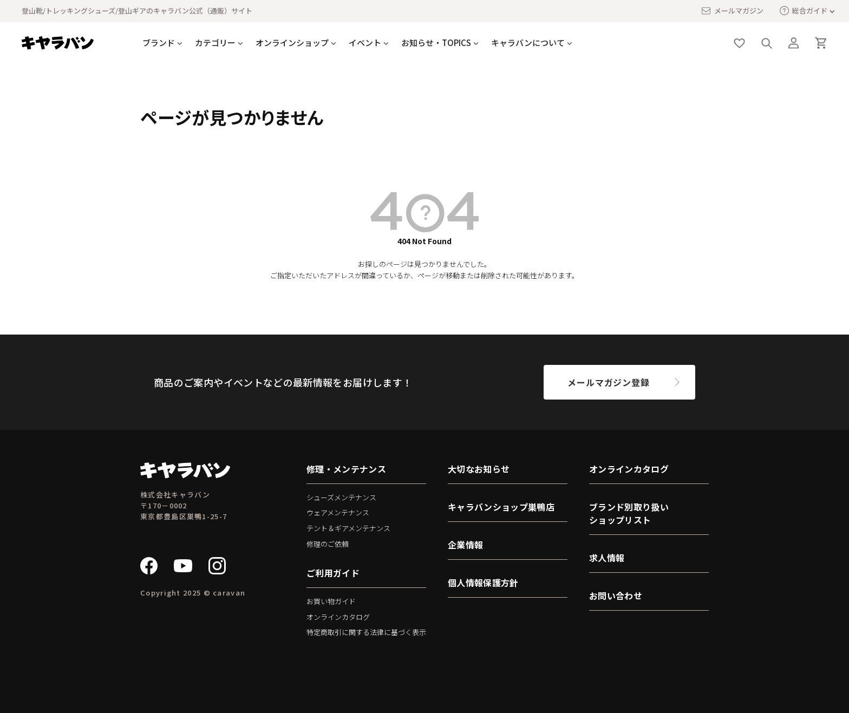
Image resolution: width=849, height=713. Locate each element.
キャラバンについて (528, 42)
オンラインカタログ (338, 617)
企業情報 (465, 544)
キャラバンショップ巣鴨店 (501, 506)
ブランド (158, 42)
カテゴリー (215, 42)
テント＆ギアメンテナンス (348, 528)
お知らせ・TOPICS (436, 42)
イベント (365, 42)
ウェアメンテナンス (337, 512)
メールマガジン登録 (608, 382)
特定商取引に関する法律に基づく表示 (366, 632)
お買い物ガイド (331, 601)
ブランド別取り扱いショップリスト (629, 513)
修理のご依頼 (327, 544)
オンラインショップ (292, 42)
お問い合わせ (615, 595)
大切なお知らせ (479, 468)
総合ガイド (803, 10)
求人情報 (606, 557)
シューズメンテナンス (341, 497)
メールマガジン (732, 10)
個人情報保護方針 (483, 582)
